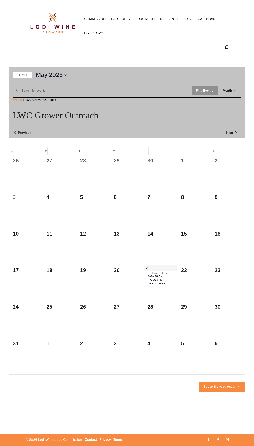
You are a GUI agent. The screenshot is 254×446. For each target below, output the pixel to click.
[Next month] (235, 132)
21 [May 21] (147, 267)
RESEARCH (169, 19)
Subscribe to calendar (219, 386)
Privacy (105, 440)
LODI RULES (120, 19)
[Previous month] (15, 132)
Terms (117, 440)
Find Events (204, 90)
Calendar (206, 19)
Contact (91, 440)
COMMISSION (95, 19)
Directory (93, 33)
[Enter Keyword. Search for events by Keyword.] (102, 91)
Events (17, 100)
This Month (22, 74)
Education (145, 19)
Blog (187, 19)
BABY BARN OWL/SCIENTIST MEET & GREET (157, 280)
